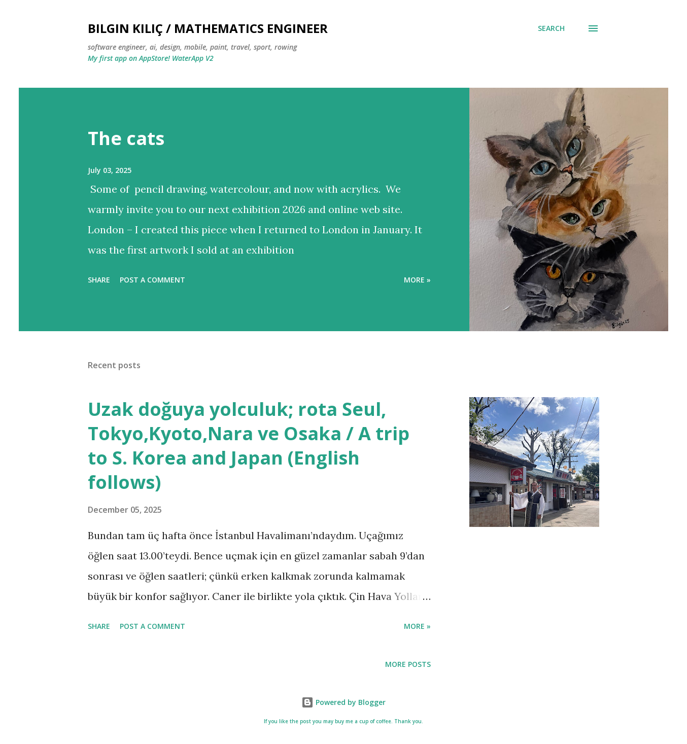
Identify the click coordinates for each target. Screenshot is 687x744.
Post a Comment (152, 280)
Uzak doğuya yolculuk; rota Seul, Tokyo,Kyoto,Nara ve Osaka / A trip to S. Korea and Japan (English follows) (248, 445)
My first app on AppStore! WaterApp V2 (151, 58)
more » (417, 280)
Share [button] (99, 280)
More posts (408, 664)
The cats (126, 138)
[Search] (551, 28)
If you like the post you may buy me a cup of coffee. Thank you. (343, 721)
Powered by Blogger (343, 702)
